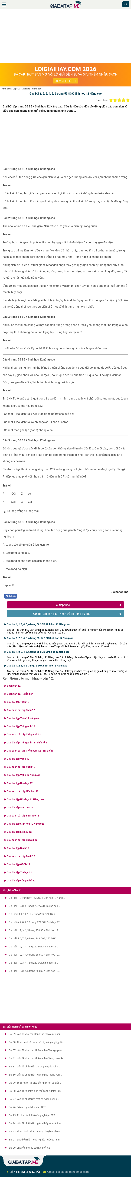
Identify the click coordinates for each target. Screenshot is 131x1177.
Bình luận (11, 596)
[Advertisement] (65, 36)
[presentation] (59, 399)
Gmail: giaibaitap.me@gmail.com (68, 1171)
